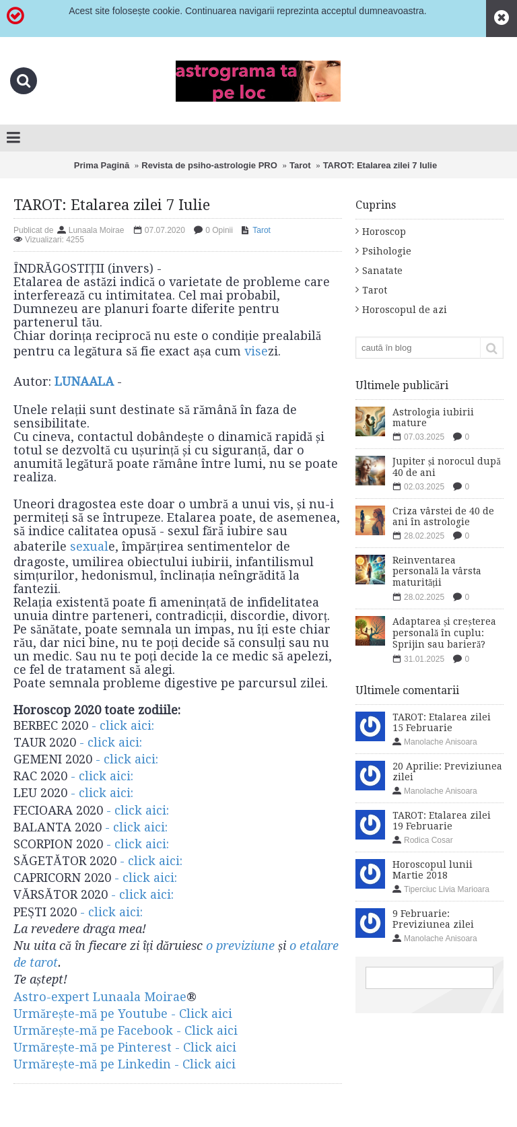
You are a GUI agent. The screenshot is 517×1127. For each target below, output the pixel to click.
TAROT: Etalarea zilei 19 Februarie (441, 820)
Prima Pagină (101, 165)
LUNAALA (84, 381)
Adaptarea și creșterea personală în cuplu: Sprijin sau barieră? (444, 633)
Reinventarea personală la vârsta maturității (436, 571)
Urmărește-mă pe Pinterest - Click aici (124, 1047)
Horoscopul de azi (404, 309)
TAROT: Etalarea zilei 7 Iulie (380, 165)
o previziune (240, 945)
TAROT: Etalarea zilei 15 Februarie (441, 722)
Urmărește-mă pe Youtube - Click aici (122, 1013)
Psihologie (386, 251)
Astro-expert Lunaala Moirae (99, 997)
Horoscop (384, 231)
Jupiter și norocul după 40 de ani (446, 467)
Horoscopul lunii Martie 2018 (432, 870)
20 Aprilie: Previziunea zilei (447, 771)
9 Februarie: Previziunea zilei (433, 919)
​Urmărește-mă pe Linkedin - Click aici (124, 1064)
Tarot (300, 165)
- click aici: (125, 725)
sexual (89, 546)
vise (256, 351)
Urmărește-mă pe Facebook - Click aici (125, 1030)
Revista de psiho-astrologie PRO (209, 165)
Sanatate (382, 270)
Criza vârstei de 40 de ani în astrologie (443, 516)
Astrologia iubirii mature (433, 417)
